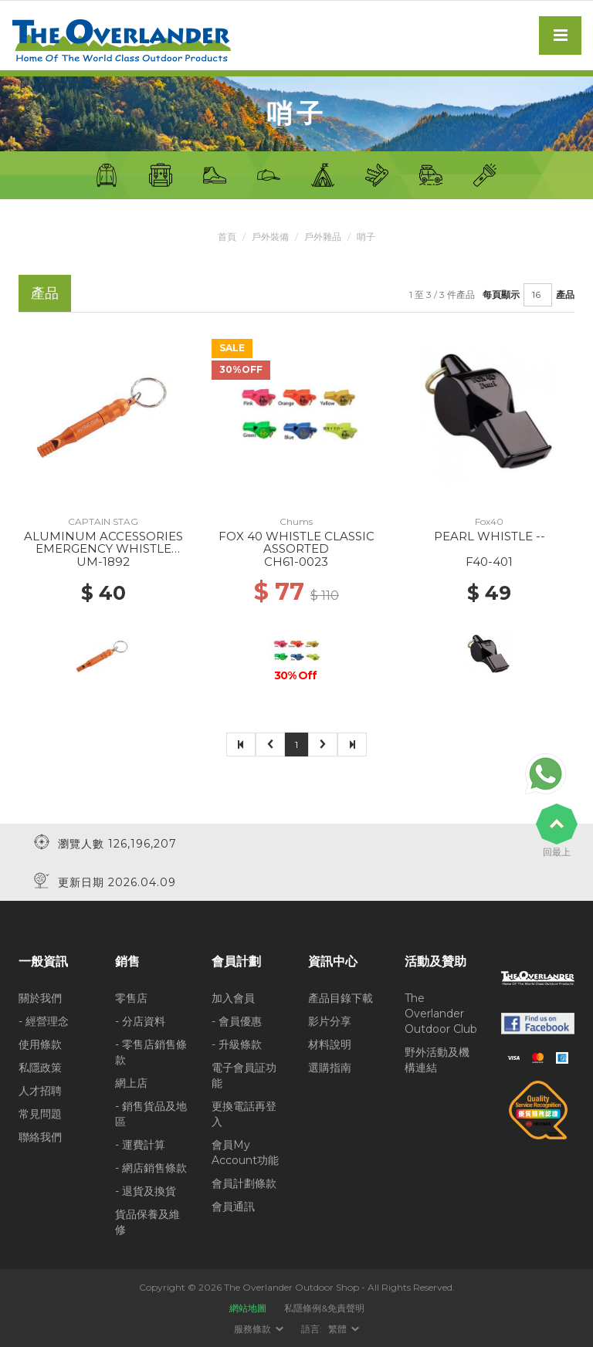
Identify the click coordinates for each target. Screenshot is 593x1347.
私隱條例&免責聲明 (324, 1308)
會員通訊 (233, 1206)
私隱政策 (40, 1068)
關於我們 (40, 998)
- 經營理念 (44, 1021)
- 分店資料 (140, 1021)
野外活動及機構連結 (437, 1060)
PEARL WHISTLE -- (489, 536)
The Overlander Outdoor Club (441, 1013)
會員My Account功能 (245, 1152)
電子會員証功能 (244, 1075)
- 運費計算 (140, 1145)
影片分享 (329, 1021)
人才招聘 (40, 1091)
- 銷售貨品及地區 (151, 1114)
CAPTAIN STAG (103, 521)
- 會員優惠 (237, 1021)
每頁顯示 (501, 294)
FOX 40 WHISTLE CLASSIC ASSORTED (296, 543)
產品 (565, 294)
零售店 (131, 998)
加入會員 (233, 998)
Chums (296, 521)
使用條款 (40, 1044)
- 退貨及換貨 (145, 1191)
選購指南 (329, 1068)
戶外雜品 (322, 236)
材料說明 (329, 1044)
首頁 (227, 236)
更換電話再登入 (244, 1114)
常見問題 (40, 1114)
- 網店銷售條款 (151, 1168)
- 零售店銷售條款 (151, 1052)
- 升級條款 (237, 1044)
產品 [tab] (45, 293)
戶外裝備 (270, 236)
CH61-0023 (296, 561)
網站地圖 (247, 1308)
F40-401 (489, 561)
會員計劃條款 (244, 1183)
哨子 (366, 236)
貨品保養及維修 (147, 1222)
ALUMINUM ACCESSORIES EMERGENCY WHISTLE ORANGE (103, 549)
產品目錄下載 (340, 998)
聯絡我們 (40, 1137)
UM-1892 (103, 561)
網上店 (131, 1083)
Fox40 (489, 521)
